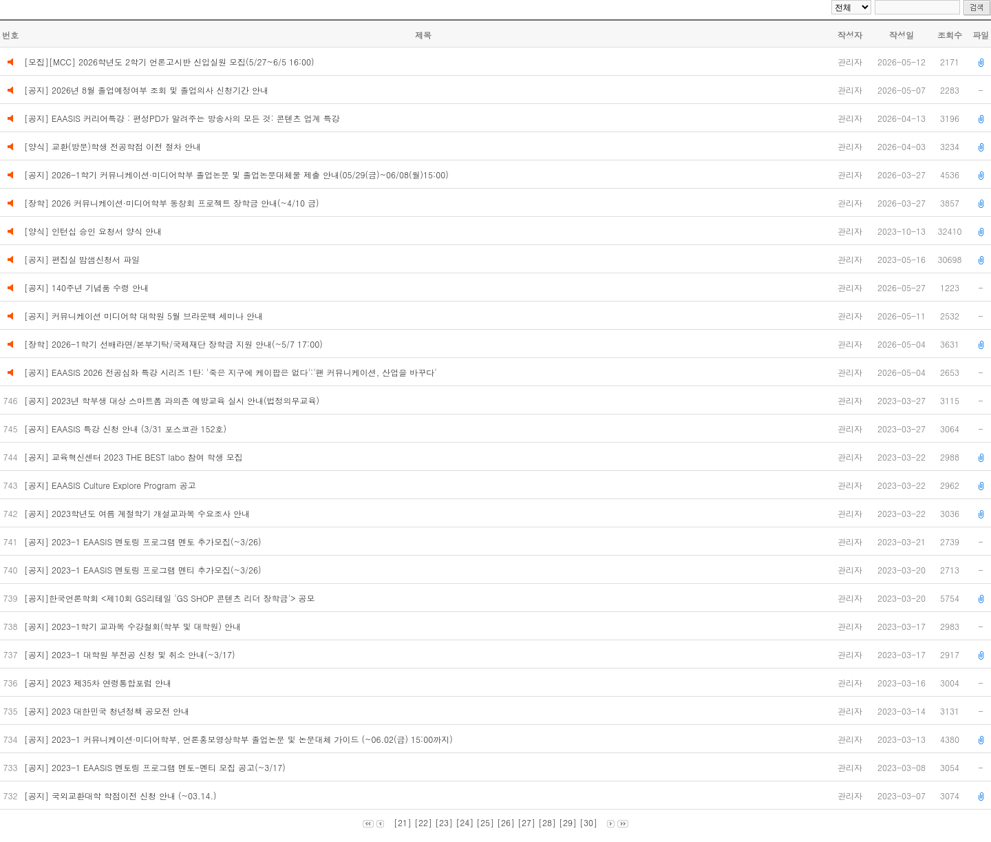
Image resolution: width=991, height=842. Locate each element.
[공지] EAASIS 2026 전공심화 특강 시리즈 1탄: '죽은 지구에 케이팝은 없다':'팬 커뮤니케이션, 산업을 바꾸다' (230, 372)
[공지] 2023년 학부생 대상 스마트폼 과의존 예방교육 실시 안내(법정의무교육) (173, 400)
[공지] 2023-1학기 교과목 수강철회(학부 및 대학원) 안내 (134, 626)
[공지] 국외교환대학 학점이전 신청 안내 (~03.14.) (122, 795)
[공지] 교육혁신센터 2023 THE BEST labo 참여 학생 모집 (135, 457)
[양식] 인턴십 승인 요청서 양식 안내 (93, 231)
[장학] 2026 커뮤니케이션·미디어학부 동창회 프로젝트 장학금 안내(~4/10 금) (171, 203)
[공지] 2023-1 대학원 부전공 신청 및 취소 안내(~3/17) (131, 654)
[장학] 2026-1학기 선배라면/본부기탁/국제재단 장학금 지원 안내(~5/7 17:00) (173, 344)
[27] (526, 822)
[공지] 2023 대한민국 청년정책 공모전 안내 (108, 711)
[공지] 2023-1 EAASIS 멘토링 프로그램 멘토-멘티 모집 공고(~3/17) (157, 767)
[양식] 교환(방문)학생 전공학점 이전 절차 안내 (112, 146)
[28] (547, 822)
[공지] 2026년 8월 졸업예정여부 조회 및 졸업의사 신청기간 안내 (146, 90)
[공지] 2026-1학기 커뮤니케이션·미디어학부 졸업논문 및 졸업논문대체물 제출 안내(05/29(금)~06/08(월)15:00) (236, 174)
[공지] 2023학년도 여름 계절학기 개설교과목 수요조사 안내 (138, 513)
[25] (485, 822)
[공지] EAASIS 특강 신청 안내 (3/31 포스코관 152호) (128, 428)
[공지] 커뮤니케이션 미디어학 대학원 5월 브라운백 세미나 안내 (143, 316)
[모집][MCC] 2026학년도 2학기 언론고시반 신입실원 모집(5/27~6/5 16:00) (169, 61)
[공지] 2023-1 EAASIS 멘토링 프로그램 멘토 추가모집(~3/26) (145, 541)
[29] (568, 822)
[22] (423, 822)
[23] (444, 822)
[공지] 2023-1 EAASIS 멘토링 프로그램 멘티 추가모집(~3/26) (145, 570)
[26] (506, 822)
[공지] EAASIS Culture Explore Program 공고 (111, 485)
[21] (403, 822)
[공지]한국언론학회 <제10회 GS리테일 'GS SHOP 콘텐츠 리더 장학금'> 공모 (170, 598)
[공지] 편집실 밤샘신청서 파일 (82, 259)
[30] (588, 822)
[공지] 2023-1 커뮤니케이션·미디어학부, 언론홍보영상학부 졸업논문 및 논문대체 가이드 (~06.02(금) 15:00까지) (240, 739)
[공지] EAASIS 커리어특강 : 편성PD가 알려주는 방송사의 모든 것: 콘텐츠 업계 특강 (182, 118)
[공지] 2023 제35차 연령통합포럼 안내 (99, 682)
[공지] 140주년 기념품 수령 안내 (86, 287)
